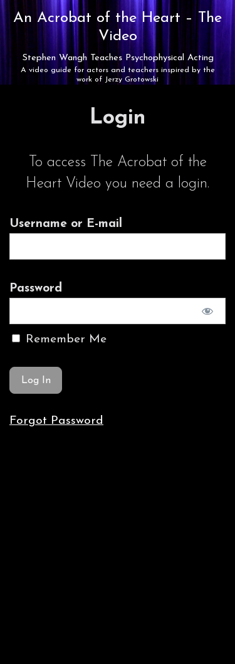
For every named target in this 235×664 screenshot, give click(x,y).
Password (35, 288)
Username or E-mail (65, 224)
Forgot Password (56, 420)
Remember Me (59, 339)
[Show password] (208, 311)
